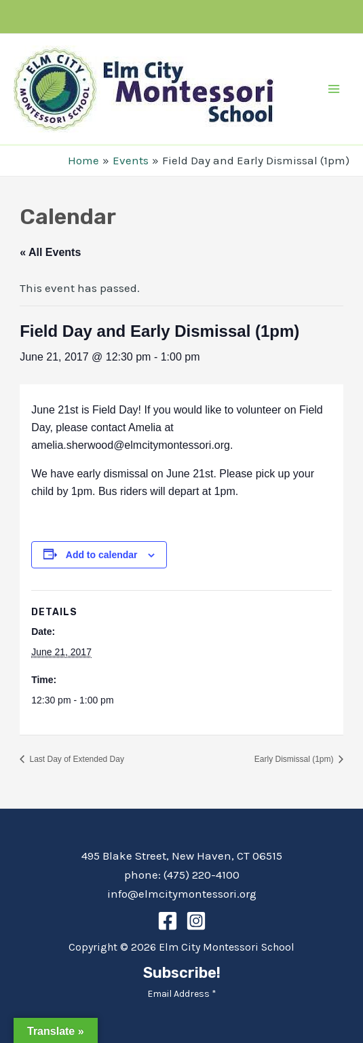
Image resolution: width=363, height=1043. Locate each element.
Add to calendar (102, 554)
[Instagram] (196, 921)
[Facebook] (167, 921)
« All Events (50, 252)
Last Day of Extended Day (75, 759)
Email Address (181, 994)
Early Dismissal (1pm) (295, 759)
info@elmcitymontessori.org (181, 893)
